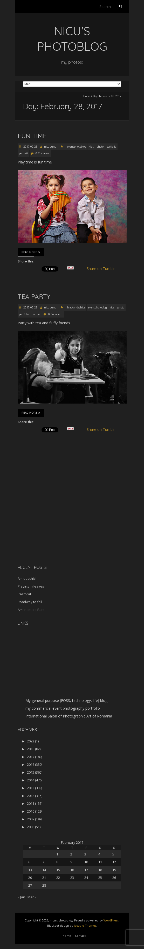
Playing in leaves (31, 586)
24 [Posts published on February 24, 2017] (86, 877)
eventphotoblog (76, 146)
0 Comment (43, 153)
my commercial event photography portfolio (62, 708)
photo (100, 146)
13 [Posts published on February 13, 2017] (30, 869)
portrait (23, 153)
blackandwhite (76, 307)
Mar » (32, 897)
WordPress (111, 920)
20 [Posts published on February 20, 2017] (30, 877)
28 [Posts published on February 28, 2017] (44, 885)
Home (86, 96)
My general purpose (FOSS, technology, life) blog (66, 700)
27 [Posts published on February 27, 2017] (30, 885)
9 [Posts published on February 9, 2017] (71, 862)
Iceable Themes (85, 925)
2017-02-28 (30, 146)
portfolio (111, 146)
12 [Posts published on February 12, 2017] (114, 862)
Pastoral (24, 594)
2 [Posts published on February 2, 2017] (71, 854)
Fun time (32, 136)
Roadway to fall (30, 601)
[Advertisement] (50, 523)
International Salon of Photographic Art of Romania (68, 716)
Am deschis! (27, 578)
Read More (31, 252)
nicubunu (50, 146)
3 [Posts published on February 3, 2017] (85, 854)
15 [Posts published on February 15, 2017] (58, 869)
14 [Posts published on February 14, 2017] (44, 869)
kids (91, 146)
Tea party (34, 296)
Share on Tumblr (103, 268)
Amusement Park (31, 609)
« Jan (21, 897)
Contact (80, 936)
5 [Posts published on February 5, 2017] (113, 854)
